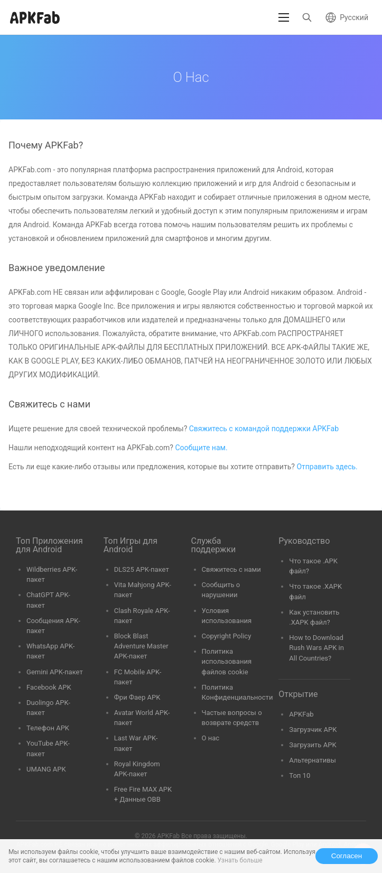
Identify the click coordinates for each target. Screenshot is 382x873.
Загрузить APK (312, 745)
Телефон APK (47, 728)
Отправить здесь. (326, 466)
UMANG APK (46, 769)
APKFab (301, 714)
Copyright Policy (226, 636)
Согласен (346, 856)
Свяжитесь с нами (231, 569)
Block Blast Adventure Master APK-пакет (141, 646)
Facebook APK (48, 687)
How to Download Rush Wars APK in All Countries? (316, 648)
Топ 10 (299, 775)
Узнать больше (240, 860)
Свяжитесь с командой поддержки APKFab (264, 428)
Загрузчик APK (313, 729)
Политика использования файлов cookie (227, 661)
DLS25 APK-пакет (141, 569)
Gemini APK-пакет (54, 672)
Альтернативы (312, 760)
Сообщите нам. (201, 447)
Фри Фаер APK (137, 697)
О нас (211, 738)
